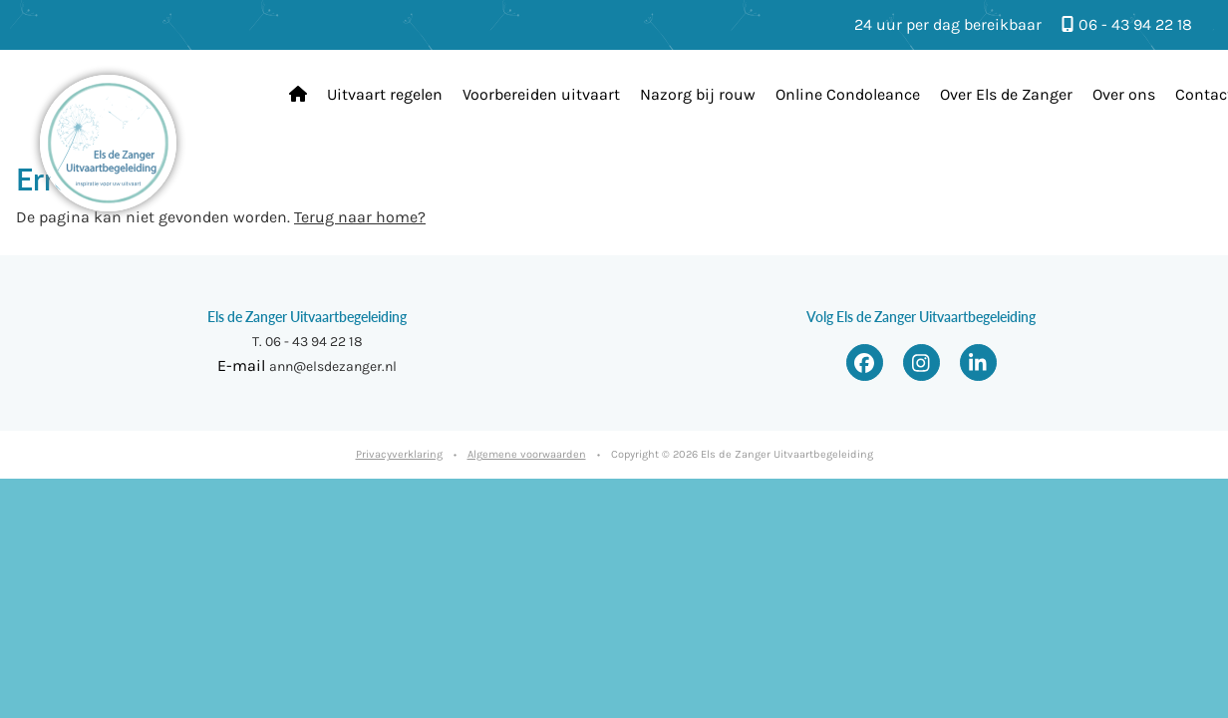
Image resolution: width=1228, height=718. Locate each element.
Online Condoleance (847, 94)
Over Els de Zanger (1006, 94)
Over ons (1123, 94)
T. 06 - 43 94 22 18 (307, 341)
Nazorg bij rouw (698, 94)
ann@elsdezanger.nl (333, 366)
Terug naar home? (360, 216)
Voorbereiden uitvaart (541, 94)
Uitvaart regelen (385, 94)
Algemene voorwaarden (526, 454)
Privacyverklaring (399, 454)
